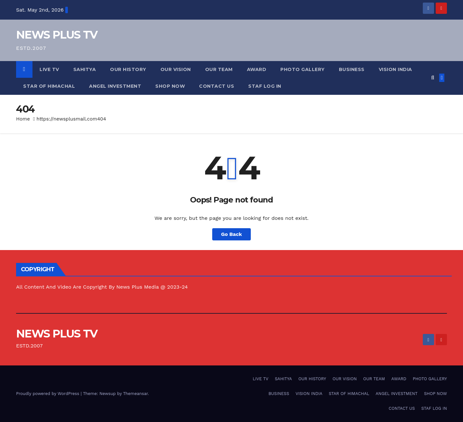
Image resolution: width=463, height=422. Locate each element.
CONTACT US (216, 86)
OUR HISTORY (128, 69)
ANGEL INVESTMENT (115, 86)
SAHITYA (84, 69)
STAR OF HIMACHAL (49, 86)
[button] (432, 78)
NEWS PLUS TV (56, 34)
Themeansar (135, 393)
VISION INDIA (395, 69)
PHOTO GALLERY (302, 69)
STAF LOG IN (264, 86)
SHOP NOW (170, 86)
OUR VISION (175, 69)
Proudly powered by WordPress (48, 393)
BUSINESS (352, 69)
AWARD (257, 69)
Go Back (231, 234)
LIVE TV (49, 69)
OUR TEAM (219, 69)
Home (23, 119)
